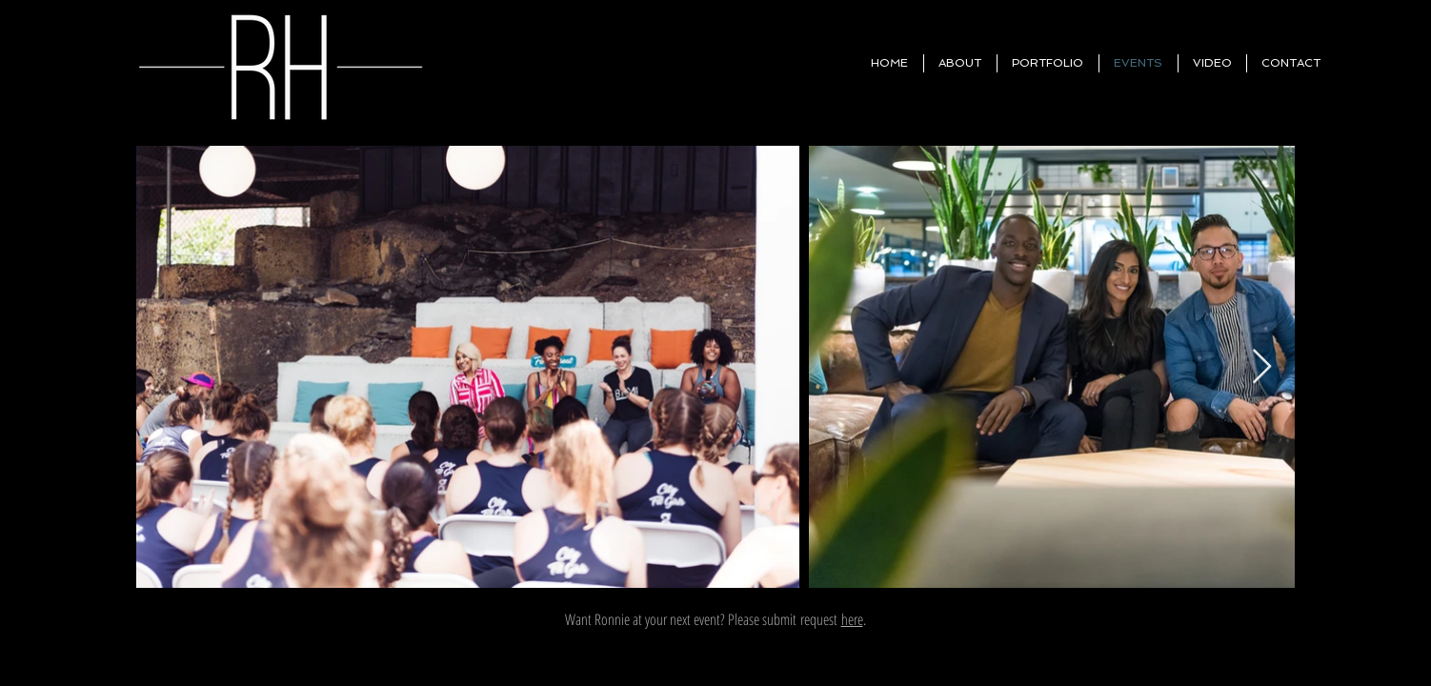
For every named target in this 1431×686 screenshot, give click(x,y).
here (852, 619)
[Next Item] (1262, 367)
